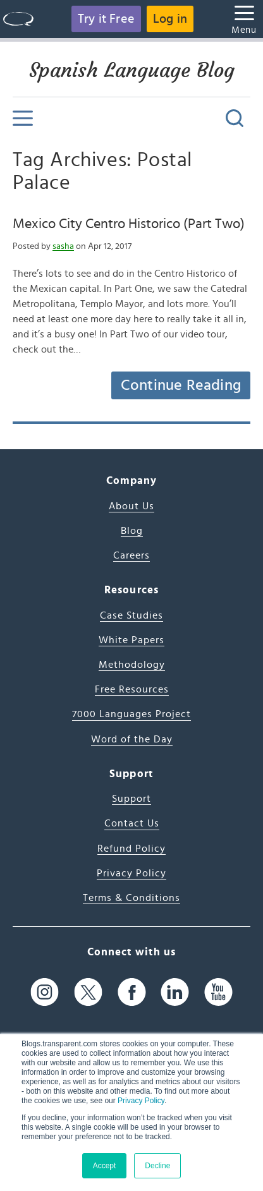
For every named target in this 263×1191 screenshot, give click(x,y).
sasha (63, 246)
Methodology (132, 665)
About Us (131, 506)
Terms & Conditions (131, 898)
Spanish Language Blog (132, 70)
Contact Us (131, 823)
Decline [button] (157, 1165)
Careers (131, 555)
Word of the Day (132, 739)
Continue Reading (181, 385)
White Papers (131, 640)
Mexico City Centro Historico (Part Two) (129, 224)
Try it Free (106, 19)
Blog (132, 531)
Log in (170, 19)
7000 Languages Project (131, 714)
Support (131, 799)
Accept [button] (104, 1165)
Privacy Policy (141, 1100)
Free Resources (132, 689)
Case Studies (131, 615)
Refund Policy (131, 848)
